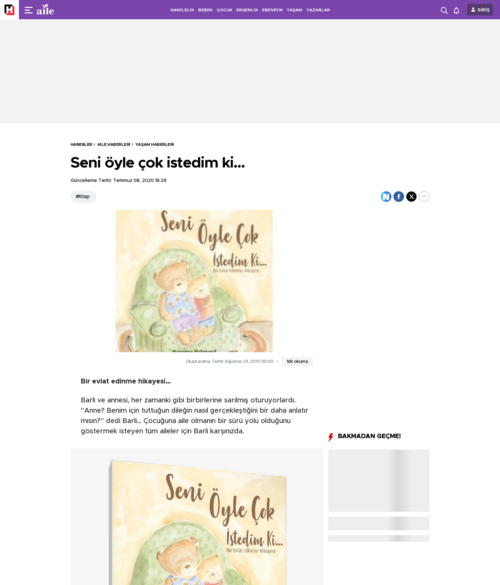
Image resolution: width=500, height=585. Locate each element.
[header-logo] (59, 9)
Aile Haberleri (113, 144)
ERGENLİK (247, 10)
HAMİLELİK (182, 10)
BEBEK (205, 10)
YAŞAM (294, 10)
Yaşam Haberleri (154, 144)
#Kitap (83, 196)
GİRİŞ (483, 10)
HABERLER (81, 144)
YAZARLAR (318, 10)
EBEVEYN (272, 10)
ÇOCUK (224, 10)
